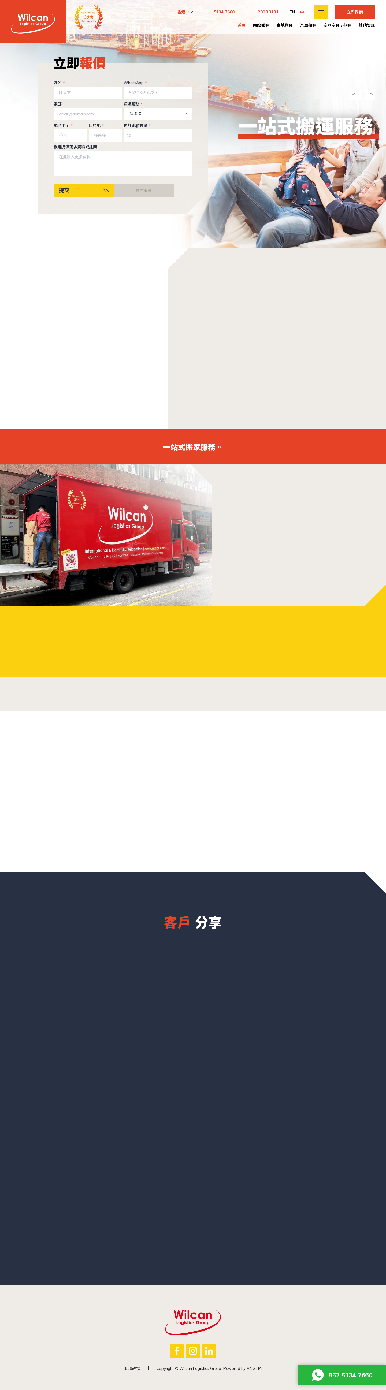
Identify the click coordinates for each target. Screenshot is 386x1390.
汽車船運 (308, 25)
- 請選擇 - (135, 113)
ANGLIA (254, 1368)
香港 (181, 11)
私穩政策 (132, 1368)
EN (292, 11)
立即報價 (355, 11)
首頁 (242, 25)
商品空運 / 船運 (337, 25)
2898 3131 (268, 11)
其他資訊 (367, 25)
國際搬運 (261, 25)
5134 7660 (224, 11)
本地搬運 (285, 25)
